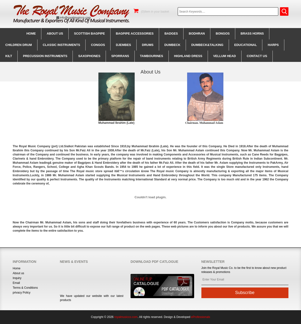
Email (16, 283)
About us (55, 33)
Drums (148, 45)
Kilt (8, 56)
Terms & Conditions (25, 287)
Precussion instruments (45, 56)
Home (31, 33)
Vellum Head (224, 56)
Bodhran (197, 33)
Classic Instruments (61, 45)
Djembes (123, 45)
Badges (171, 33)
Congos (98, 45)
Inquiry (17, 278)
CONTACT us (257, 56)
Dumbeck (172, 45)
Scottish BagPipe (89, 33)
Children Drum (18, 45)
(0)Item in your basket (151, 11)
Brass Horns (252, 33)
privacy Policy (21, 292)
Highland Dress (188, 56)
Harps (273, 45)
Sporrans (120, 56)
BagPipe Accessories (135, 33)
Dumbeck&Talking (207, 45)
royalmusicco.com (126, 317)
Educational (245, 45)
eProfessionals (200, 317)
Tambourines (151, 56)
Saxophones (89, 56)
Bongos (223, 33)
